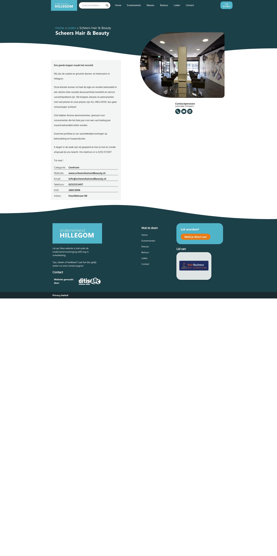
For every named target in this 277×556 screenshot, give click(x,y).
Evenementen (134, 5)
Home (118, 5)
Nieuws (150, 5)
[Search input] (93, 5)
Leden (177, 5)
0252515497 (76, 184)
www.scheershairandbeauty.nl (87, 173)
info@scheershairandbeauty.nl (87, 178)
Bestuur (164, 5)
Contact (190, 5)
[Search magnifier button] (107, 5)
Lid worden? (190, 229)
